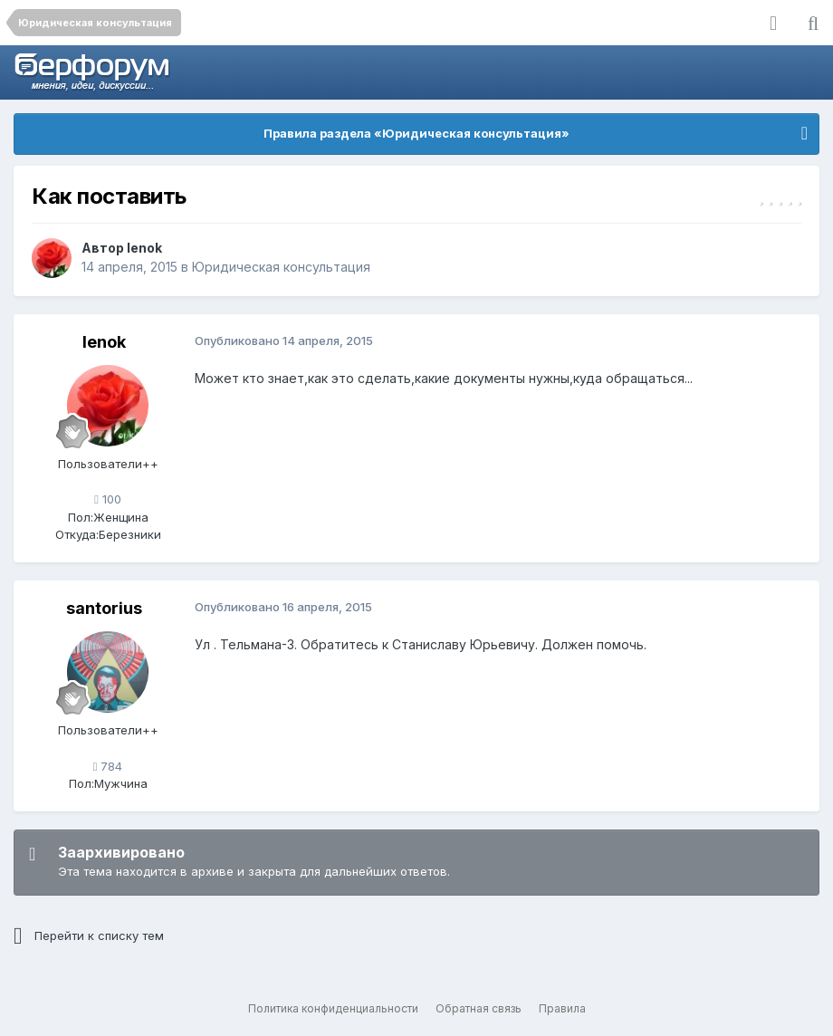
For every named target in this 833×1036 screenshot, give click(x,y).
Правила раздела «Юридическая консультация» (416, 133)
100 (107, 499)
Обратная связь (479, 1008)
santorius (104, 608)
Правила (562, 1008)
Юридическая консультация (281, 266)
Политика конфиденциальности (333, 1008)
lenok (144, 247)
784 (108, 766)
